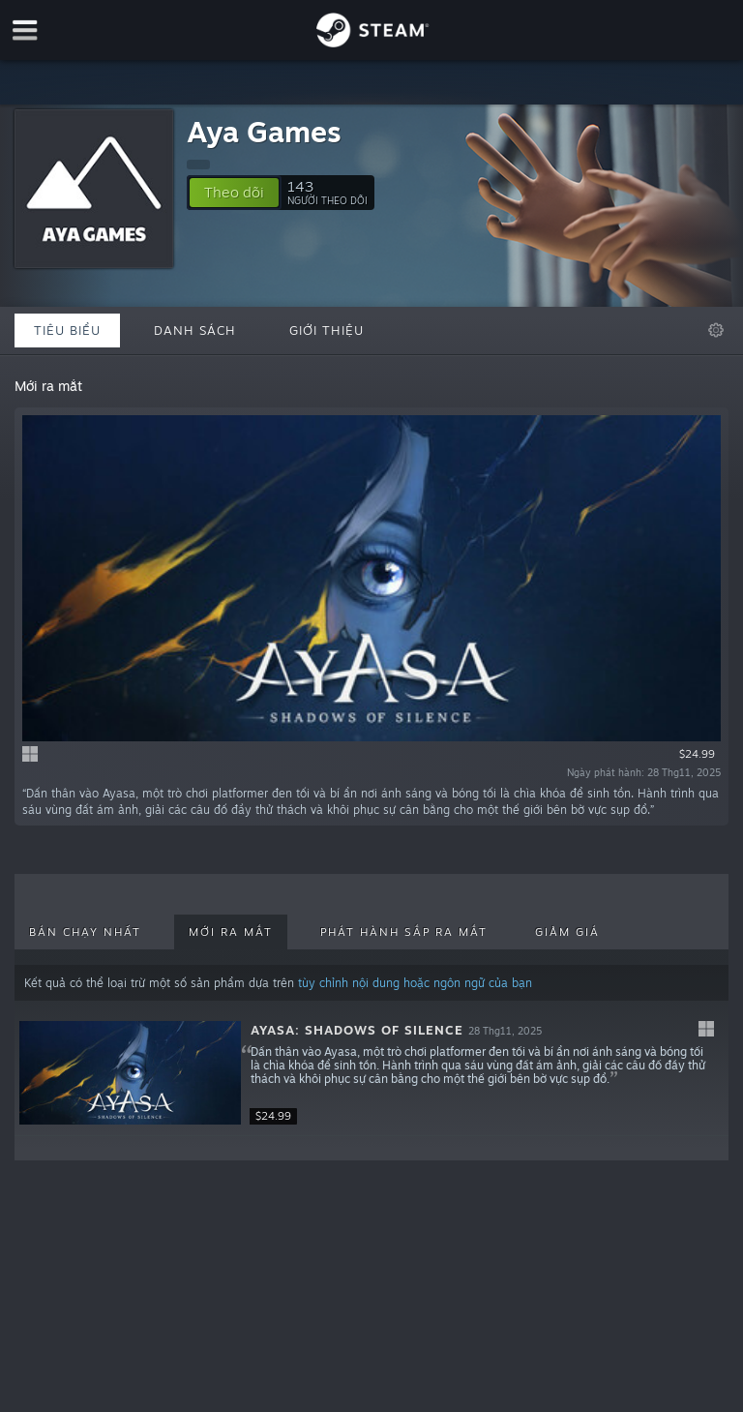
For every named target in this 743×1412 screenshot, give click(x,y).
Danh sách (195, 330)
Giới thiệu (326, 330)
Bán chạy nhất (85, 932)
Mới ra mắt (231, 932)
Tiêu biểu (67, 330)
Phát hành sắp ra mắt (404, 932)
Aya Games (264, 131)
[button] (234, 192)
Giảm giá (567, 932)
